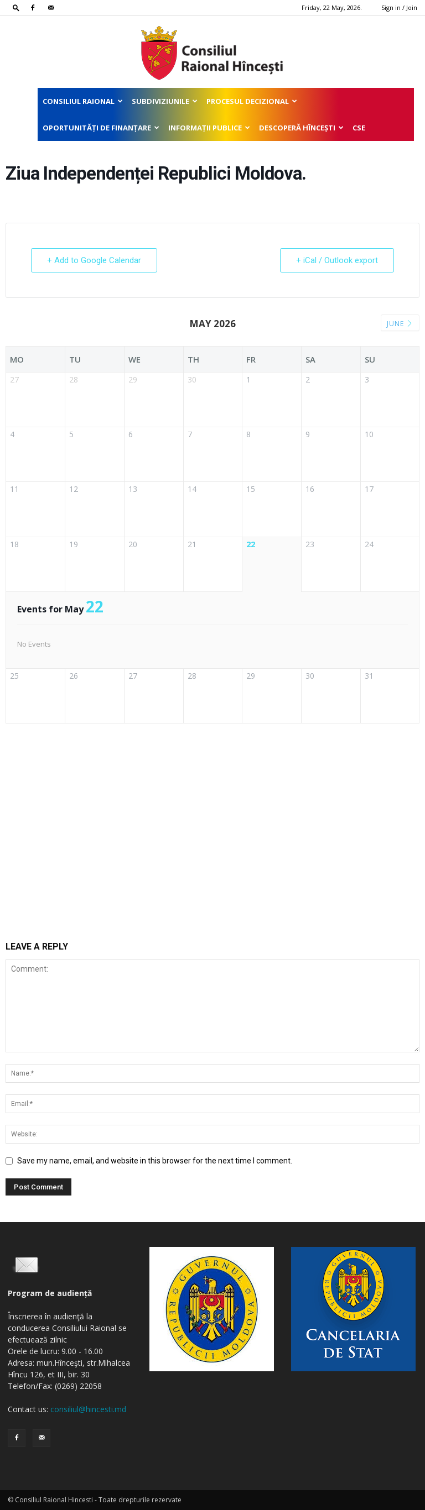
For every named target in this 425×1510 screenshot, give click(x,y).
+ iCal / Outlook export (337, 260)
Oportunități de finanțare (101, 128)
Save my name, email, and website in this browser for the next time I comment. (154, 1160)
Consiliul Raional (83, 101)
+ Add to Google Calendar (94, 260)
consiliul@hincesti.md (88, 1409)
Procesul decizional (251, 101)
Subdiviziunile (165, 101)
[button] (16, 7)
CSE (359, 128)
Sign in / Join (399, 7)
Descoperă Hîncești (301, 128)
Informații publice (209, 128)
